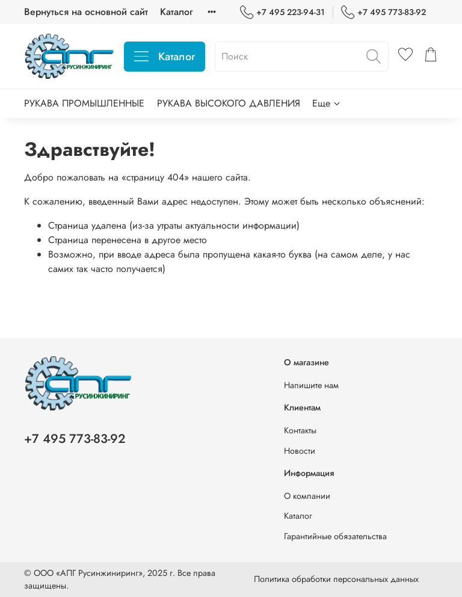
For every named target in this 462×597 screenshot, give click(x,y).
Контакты (300, 430)
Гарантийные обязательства (335, 536)
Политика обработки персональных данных (336, 579)
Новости (299, 451)
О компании (307, 496)
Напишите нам (311, 385)
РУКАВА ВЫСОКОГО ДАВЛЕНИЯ (228, 103)
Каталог (176, 12)
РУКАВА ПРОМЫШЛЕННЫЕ (84, 103)
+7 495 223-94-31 (282, 12)
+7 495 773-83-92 (383, 12)
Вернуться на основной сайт (86, 12)
